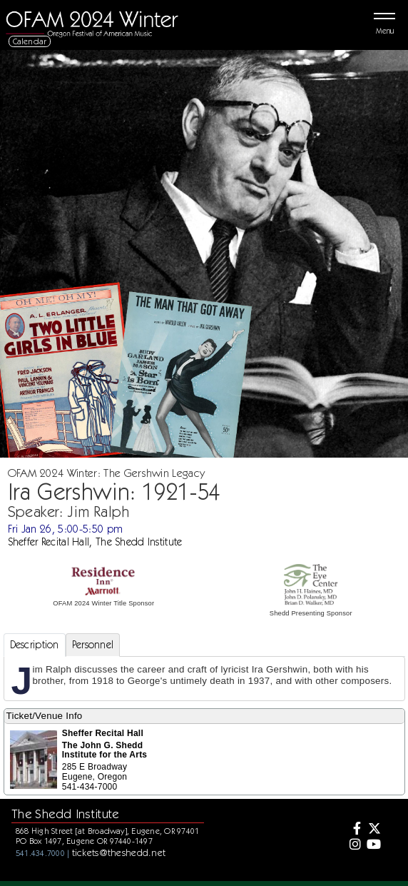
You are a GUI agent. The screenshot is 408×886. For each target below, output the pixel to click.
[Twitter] (373, 829)
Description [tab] (34, 644)
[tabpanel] (204, 678)
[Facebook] (353, 829)
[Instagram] (353, 845)
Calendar (30, 41)
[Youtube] (373, 845)
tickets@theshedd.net (119, 852)
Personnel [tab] (93, 644)
